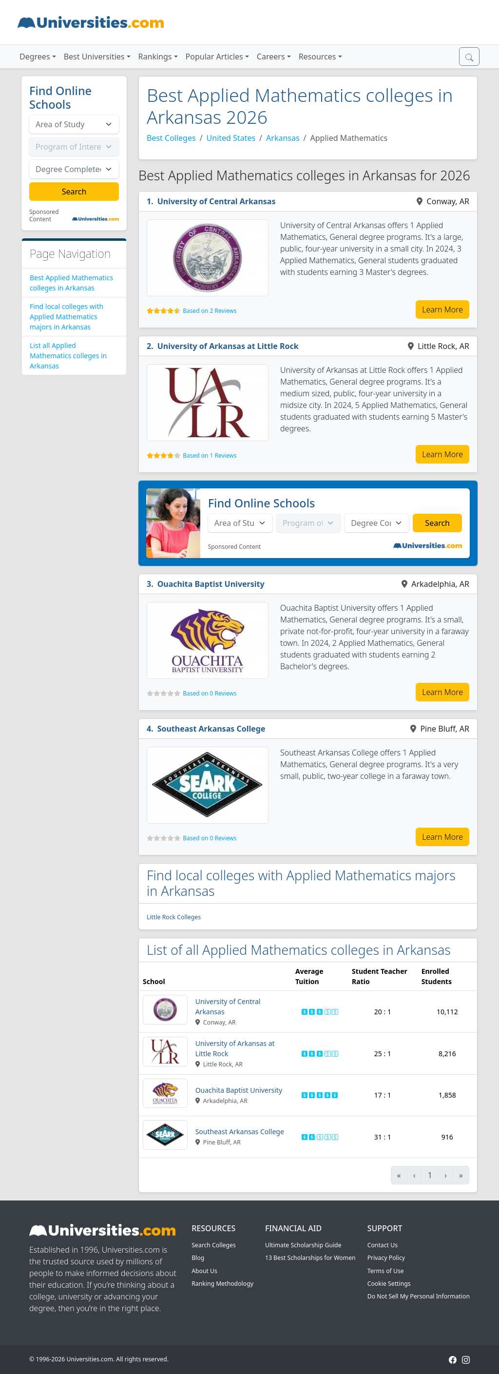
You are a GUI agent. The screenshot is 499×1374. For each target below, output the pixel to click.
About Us (204, 1271)
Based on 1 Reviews (209, 455)
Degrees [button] (34, 56)
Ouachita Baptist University (211, 584)
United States (231, 138)
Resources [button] (317, 56)
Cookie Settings (389, 1283)
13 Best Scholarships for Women (310, 1258)
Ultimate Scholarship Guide (303, 1245)
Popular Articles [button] (214, 56)
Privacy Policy (386, 1258)
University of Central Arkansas (216, 201)
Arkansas (283, 138)
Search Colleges (214, 1245)
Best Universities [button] (94, 56)
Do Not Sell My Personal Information (418, 1296)
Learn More (442, 309)
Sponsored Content (44, 216)
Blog (198, 1258)
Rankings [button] (155, 56)
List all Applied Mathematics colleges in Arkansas (68, 355)
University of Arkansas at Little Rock (228, 346)
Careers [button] (271, 56)
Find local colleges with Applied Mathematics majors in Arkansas (66, 316)
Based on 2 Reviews (209, 311)
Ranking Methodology (222, 1283)
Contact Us (382, 1245)
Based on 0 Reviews (209, 693)
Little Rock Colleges (174, 917)
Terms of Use (385, 1271)
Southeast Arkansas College (211, 728)
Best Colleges (171, 138)
